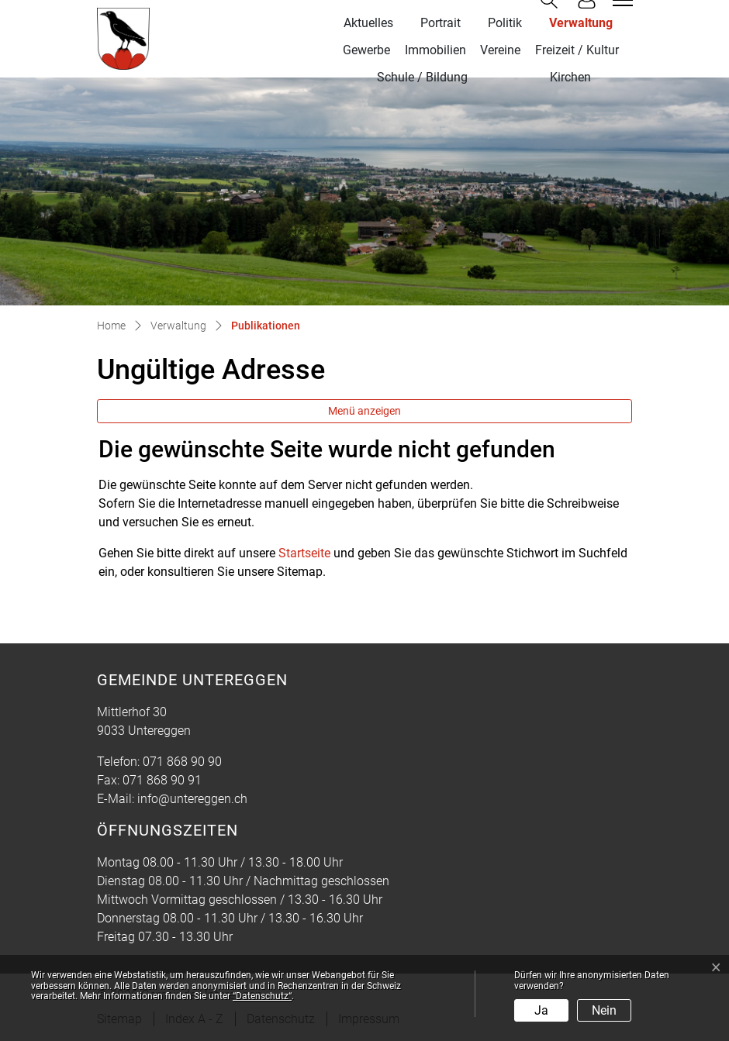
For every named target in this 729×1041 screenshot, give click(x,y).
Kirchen (570, 77)
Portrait (440, 23)
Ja (541, 1010)
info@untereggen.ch (192, 798)
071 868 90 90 (182, 761)
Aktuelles (368, 23)
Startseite (304, 553)
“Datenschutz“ (262, 996)
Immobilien (435, 50)
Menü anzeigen (364, 411)
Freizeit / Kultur (577, 50)
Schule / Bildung (422, 77)
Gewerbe (366, 50)
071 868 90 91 (162, 780)
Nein (604, 1010)
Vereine (500, 50)
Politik (505, 23)
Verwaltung (581, 23)
